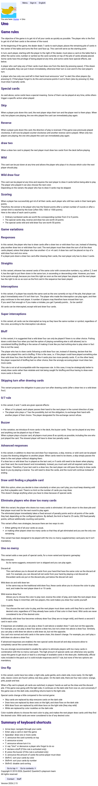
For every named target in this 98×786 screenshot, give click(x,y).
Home (16, 19)
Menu (25, 3)
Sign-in (33, 3)
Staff (19, 779)
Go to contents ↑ (28, 768)
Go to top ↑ (12, 768)
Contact (10, 779)
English (42, 3)
